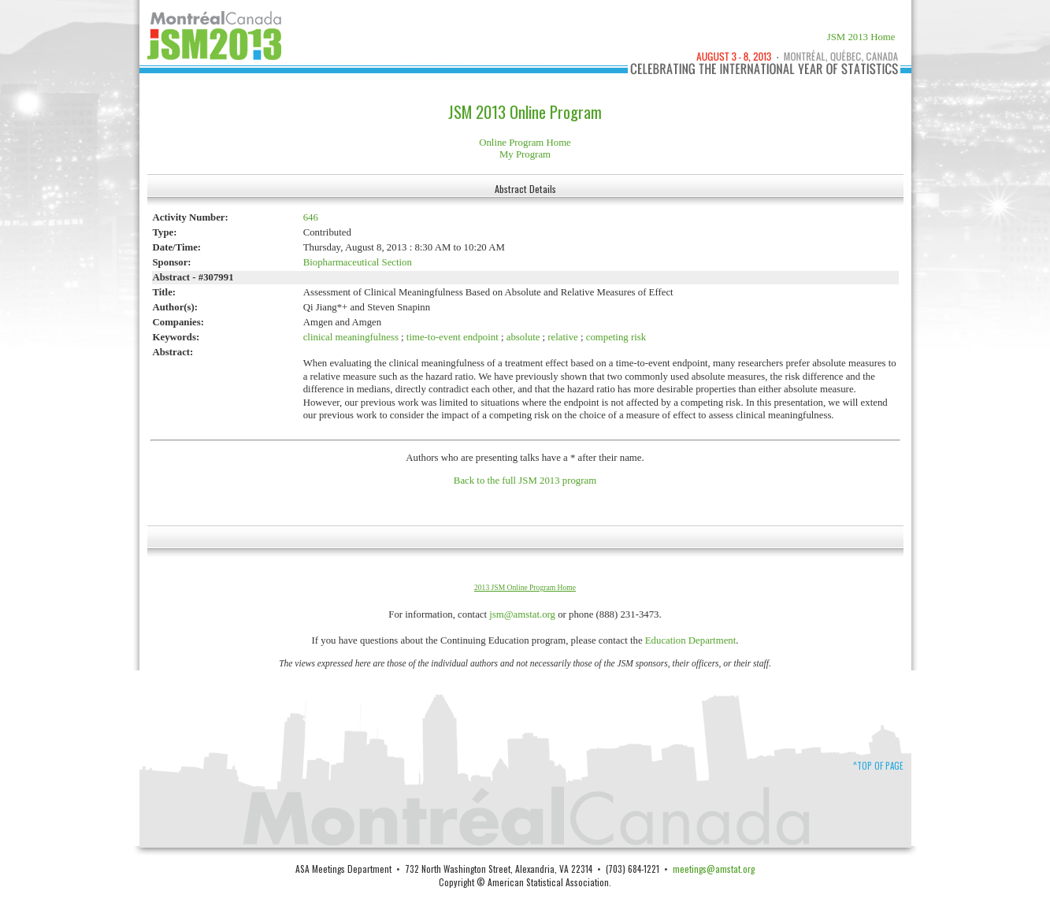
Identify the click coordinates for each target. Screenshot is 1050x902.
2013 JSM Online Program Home (525, 587)
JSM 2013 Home (861, 37)
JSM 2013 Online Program (525, 112)
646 (310, 217)
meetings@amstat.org (714, 868)
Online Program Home (525, 142)
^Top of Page (878, 765)
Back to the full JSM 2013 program (525, 480)
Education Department (690, 640)
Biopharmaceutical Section (357, 262)
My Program (525, 154)
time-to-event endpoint (452, 337)
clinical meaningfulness (352, 337)
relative (562, 337)
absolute (523, 337)
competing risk (616, 337)
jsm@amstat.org (522, 614)
